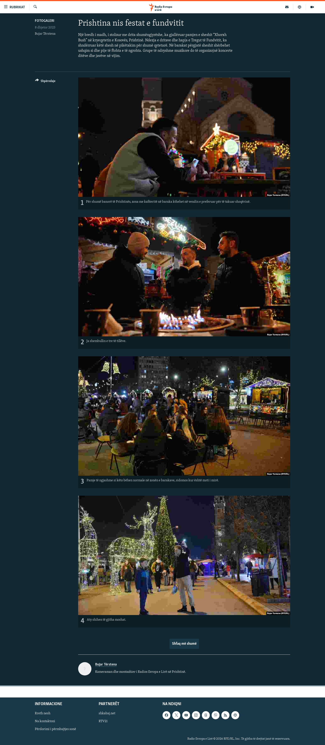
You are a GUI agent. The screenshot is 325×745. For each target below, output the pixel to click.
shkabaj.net (107, 713)
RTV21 (103, 721)
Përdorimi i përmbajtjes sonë (55, 729)
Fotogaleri (44, 21)
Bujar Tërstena (45, 34)
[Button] (45, 81)
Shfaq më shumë (184, 644)
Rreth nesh (42, 713)
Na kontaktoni (45, 721)
